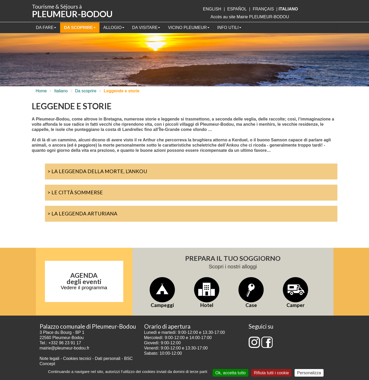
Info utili (229, 27)
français (263, 9)
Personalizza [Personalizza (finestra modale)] (309, 373)
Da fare (46, 27)
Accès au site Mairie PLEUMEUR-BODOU (249, 17)
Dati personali (107, 358)
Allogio (113, 27)
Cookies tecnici (77, 358)
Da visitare (146, 27)
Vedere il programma (84, 287)
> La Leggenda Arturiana (82, 213)
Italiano (61, 91)
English (212, 9)
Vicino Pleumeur (188, 27)
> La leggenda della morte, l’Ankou (97, 171)
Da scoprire (80, 27)
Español (237, 9)
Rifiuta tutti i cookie (271, 373)
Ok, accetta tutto (230, 373)
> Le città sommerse (75, 192)
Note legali (50, 358)
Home (41, 91)
